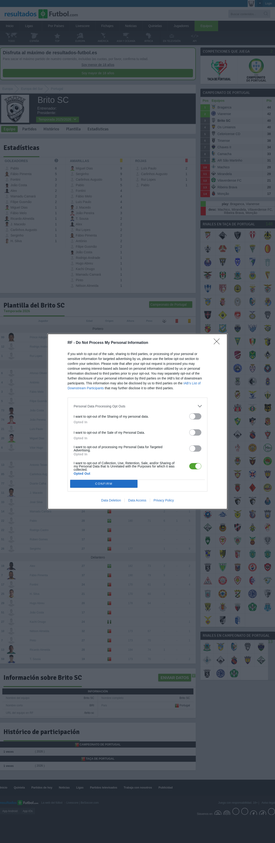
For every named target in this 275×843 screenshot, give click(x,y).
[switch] (195, 416)
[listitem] (137, 406)
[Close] (218, 343)
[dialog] (137, 421)
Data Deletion (111, 500)
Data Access (137, 500)
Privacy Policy (164, 500)
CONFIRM (104, 484)
